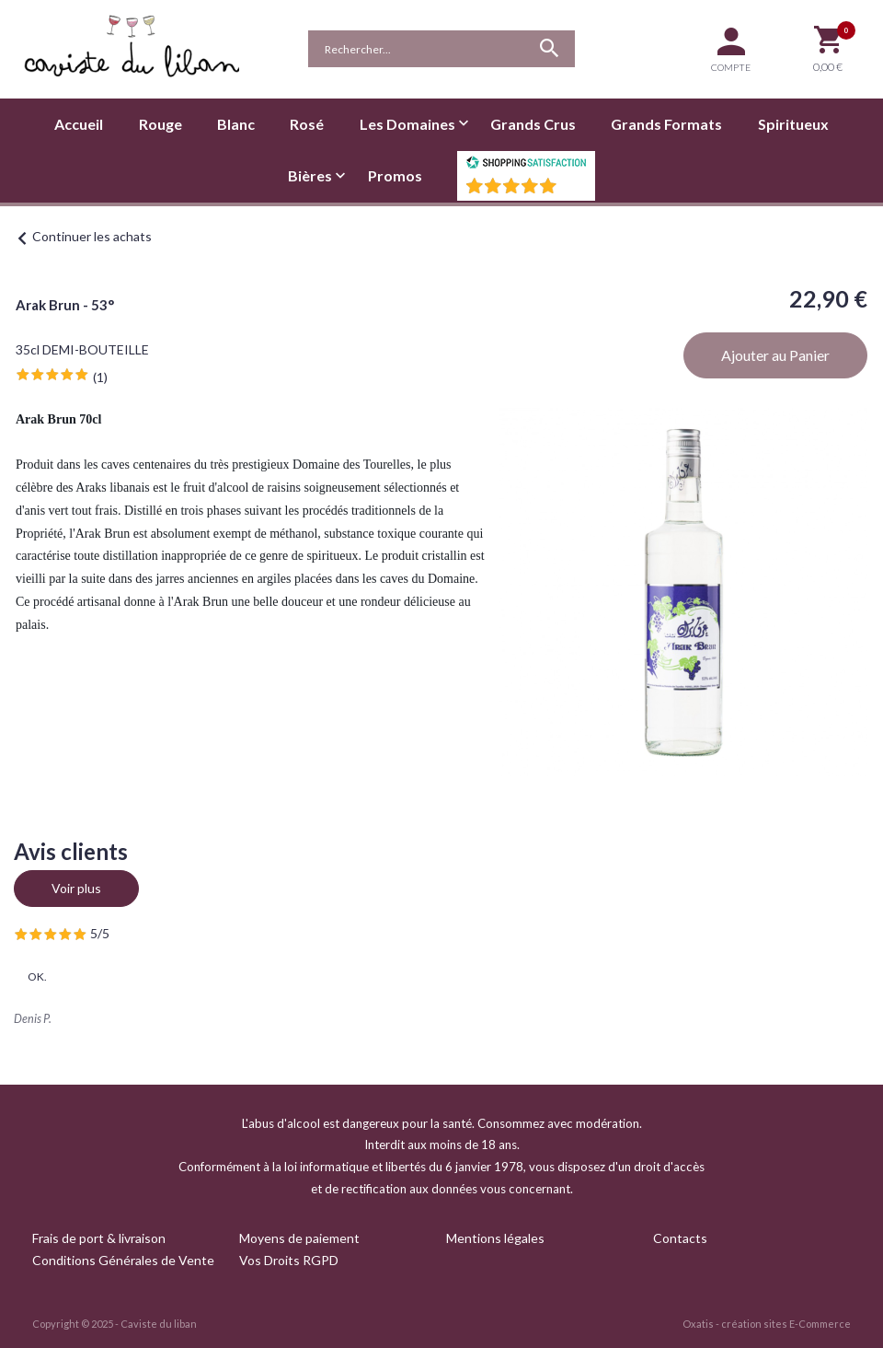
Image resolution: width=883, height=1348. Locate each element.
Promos (395, 175)
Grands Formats (666, 124)
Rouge (160, 124)
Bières (310, 175)
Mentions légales (495, 1238)
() (574, 191)
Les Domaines (407, 124)
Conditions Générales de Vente (123, 1260)
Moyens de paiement (299, 1238)
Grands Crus (533, 124)
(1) (100, 377)
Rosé (307, 124)
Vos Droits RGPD (288, 1260)
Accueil (78, 124)
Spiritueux (793, 124)
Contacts (680, 1238)
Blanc (236, 124)
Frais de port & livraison (99, 1238)
